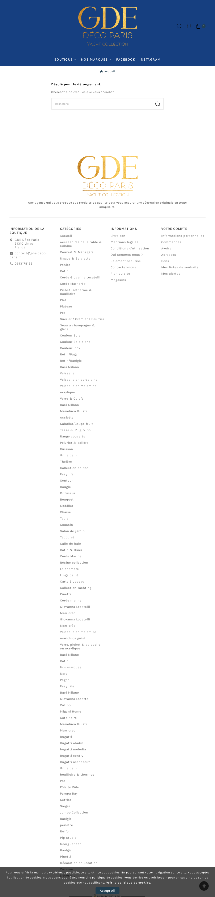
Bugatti (66, 740)
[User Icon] (189, 26)
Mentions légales (125, 245)
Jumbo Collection (74, 816)
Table (64, 522)
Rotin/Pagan (70, 358)
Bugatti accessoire (75, 765)
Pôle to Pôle (69, 790)
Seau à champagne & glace (77, 330)
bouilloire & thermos (77, 778)
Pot (62, 316)
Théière (66, 465)
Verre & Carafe (72, 402)
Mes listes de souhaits (180, 271)
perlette (66, 828)
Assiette (67, 421)
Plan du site (120, 277)
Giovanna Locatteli (75, 702)
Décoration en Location (79, 866)
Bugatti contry (71, 759)
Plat (63, 303)
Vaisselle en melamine (78, 635)
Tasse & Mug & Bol (76, 433)
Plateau (66, 310)
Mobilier (66, 509)
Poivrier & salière (74, 446)
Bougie (65, 490)
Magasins (118, 283)
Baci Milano (69, 370)
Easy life (67, 478)
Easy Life (67, 690)
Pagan (65, 683)
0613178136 (24, 267)
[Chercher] (102, 103)
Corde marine (71, 604)
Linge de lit (69, 578)
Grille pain (68, 459)
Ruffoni (66, 835)
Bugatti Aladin (71, 746)
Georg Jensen (71, 847)
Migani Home (70, 715)
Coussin (66, 528)
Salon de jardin (72, 534)
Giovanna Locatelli (75, 610)
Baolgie (66, 822)
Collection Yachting (76, 591)
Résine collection (74, 566)
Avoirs (166, 252)
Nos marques (70, 671)
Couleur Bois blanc (75, 345)
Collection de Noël (75, 471)
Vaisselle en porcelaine (79, 383)
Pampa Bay (69, 797)
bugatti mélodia (73, 753)
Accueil (66, 239)
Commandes (171, 245)
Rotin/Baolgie (71, 364)
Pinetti (65, 597)
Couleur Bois (70, 339)
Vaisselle (67, 377)
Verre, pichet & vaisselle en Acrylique (80, 650)
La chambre (69, 572)
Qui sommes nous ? (127, 258)
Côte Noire (68, 721)
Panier (65, 268)
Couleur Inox (70, 351)
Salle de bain (70, 547)
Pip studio (68, 841)
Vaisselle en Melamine (78, 389)
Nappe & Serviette (75, 262)
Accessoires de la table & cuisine (81, 247)
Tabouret (67, 541)
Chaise (65, 515)
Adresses (168, 258)
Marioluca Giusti (73, 414)
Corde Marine (70, 560)
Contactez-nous (123, 271)
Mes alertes (170, 277)
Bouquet (67, 503)
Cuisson (66, 452)
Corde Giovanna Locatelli (80, 281)
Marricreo (67, 734)
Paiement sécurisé (126, 264)
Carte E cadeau (72, 585)
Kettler (65, 803)
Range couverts (72, 440)
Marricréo (67, 616)
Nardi (64, 677)
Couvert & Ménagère (77, 255)
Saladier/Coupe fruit (76, 427)
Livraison (118, 239)
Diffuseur (67, 496)
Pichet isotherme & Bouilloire (76, 295)
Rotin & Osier (71, 553)
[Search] (157, 104)
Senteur (66, 484)
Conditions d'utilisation (130, 252)
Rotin (64, 274)
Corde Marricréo (73, 287)
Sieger (65, 809)
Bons (165, 264)
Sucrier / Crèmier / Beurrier (82, 322)
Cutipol (66, 708)
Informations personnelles (182, 239)
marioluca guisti (73, 642)
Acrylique (67, 395)
